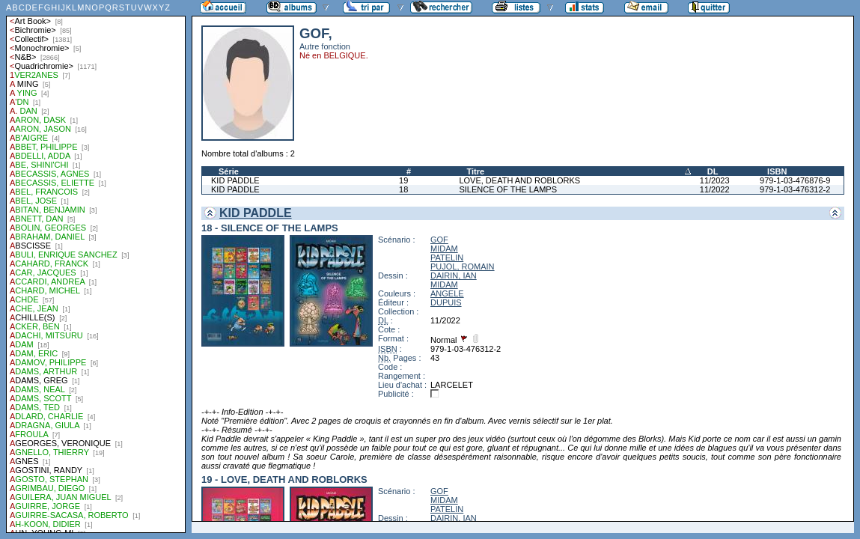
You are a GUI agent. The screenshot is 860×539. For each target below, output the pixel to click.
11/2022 (715, 189)
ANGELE (447, 293)
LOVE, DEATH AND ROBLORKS (519, 180)
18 (403, 189)
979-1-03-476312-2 (795, 189)
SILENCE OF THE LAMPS (508, 189)
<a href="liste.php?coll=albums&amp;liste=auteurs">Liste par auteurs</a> (96, 266)
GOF (439, 239)
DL (713, 171)
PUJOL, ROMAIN (462, 266)
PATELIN (446, 257)
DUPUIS (446, 302)
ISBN (777, 171)
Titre (475, 171)
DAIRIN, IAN (453, 275)
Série (229, 171)
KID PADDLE (235, 180)
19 (403, 180)
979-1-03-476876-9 (795, 180)
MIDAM (444, 248)
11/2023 (715, 180)
